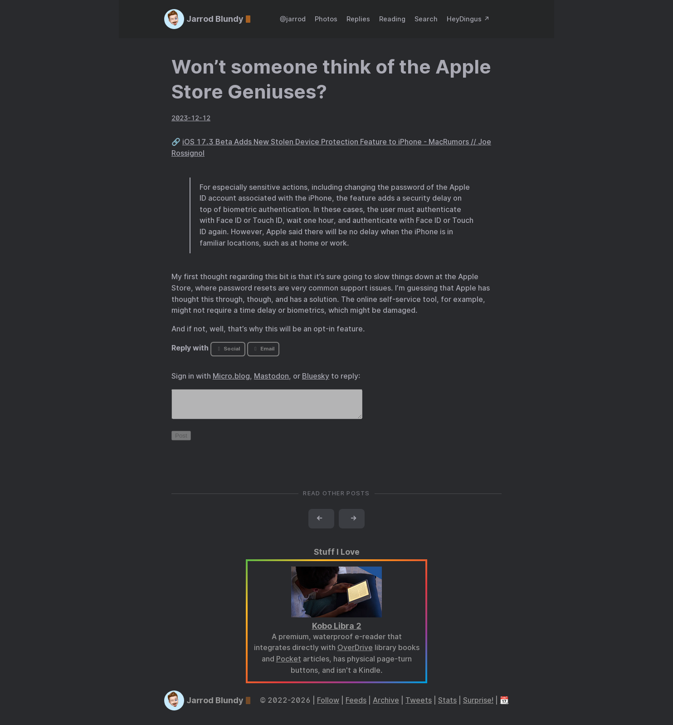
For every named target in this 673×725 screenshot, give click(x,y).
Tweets (418, 705)
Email (263, 348)
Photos (326, 19)
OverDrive (355, 653)
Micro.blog (231, 376)
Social (228, 348)
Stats (447, 705)
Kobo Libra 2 (336, 631)
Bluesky (315, 376)
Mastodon (271, 376)
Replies (358, 19)
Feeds (356, 705)
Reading (392, 19)
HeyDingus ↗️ (468, 19)
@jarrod (293, 19)
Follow (328, 705)
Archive (386, 705)
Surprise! (478, 705)
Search (426, 19)
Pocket (288, 664)
